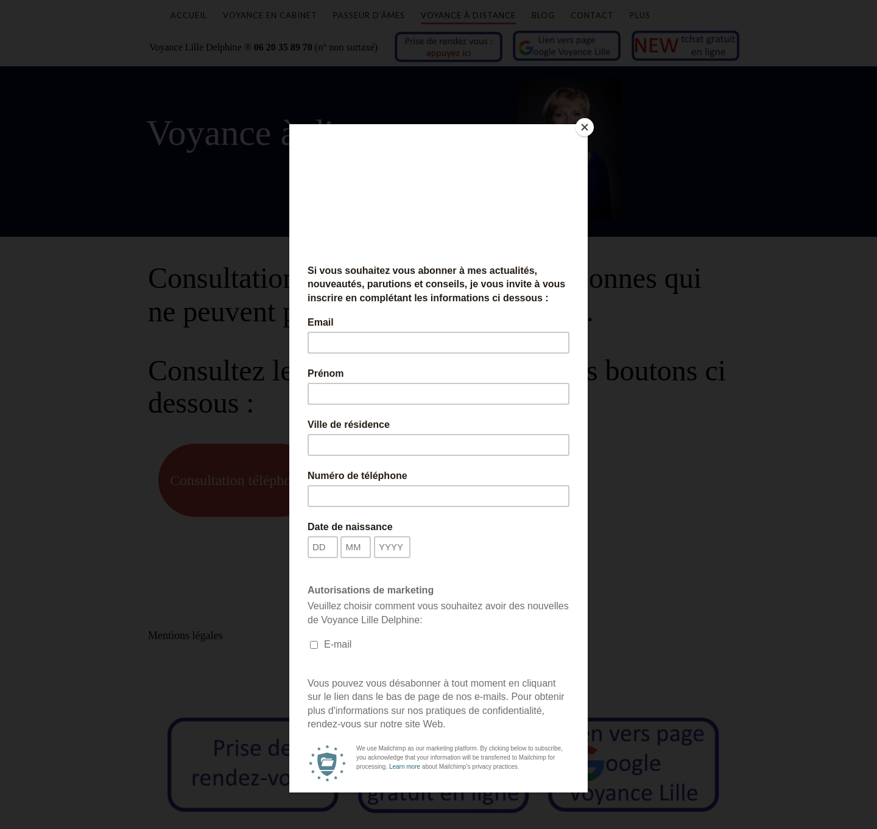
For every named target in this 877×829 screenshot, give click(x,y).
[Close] (585, 127)
